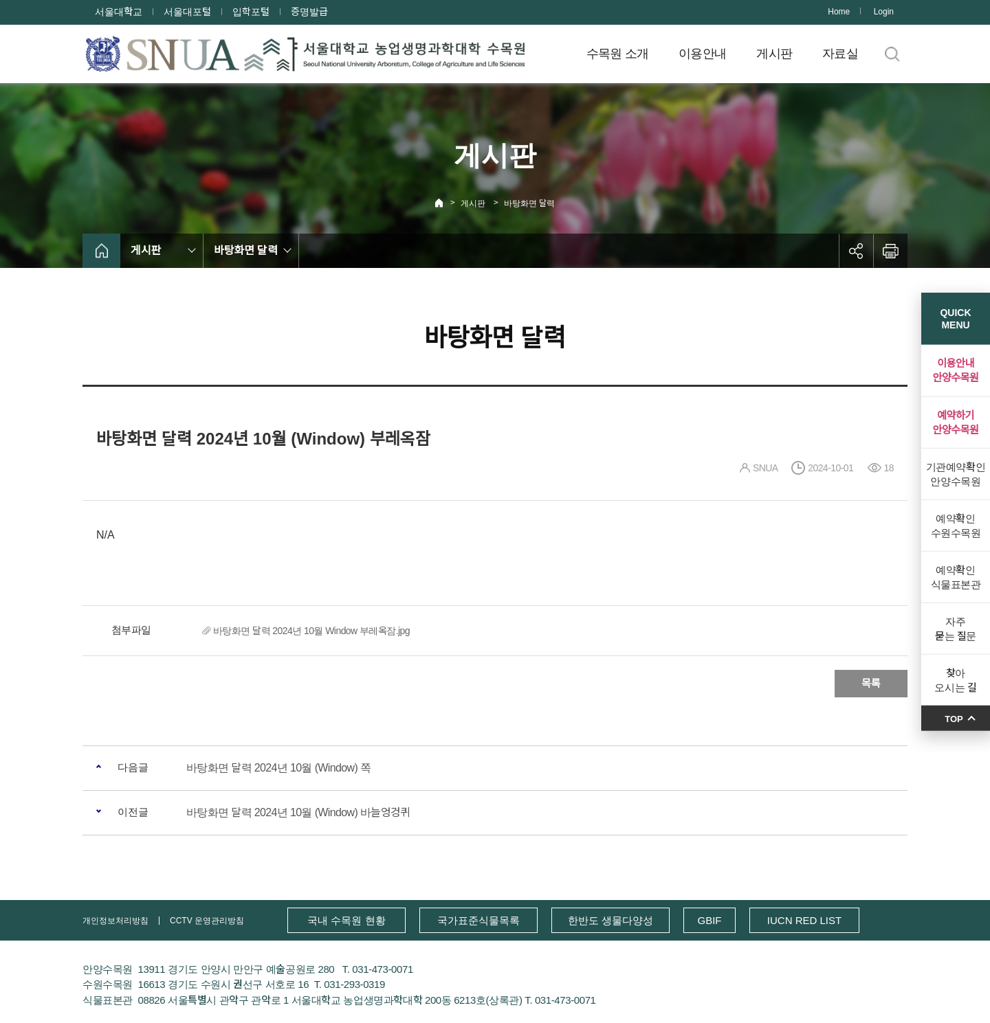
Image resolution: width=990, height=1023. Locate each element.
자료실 (840, 53)
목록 (871, 683)
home (101, 251)
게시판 (774, 53)
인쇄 (890, 251)
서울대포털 (187, 11)
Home (839, 11)
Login (884, 11)
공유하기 (856, 251)
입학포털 (251, 11)
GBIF (709, 920)
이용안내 (702, 53)
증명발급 (309, 11)
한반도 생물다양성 (610, 920)
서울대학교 (118, 11)
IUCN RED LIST (804, 920)
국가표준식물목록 (478, 920)
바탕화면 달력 (529, 203)
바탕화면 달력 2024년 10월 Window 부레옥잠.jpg (311, 630)
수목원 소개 (617, 53)
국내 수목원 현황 (346, 920)
